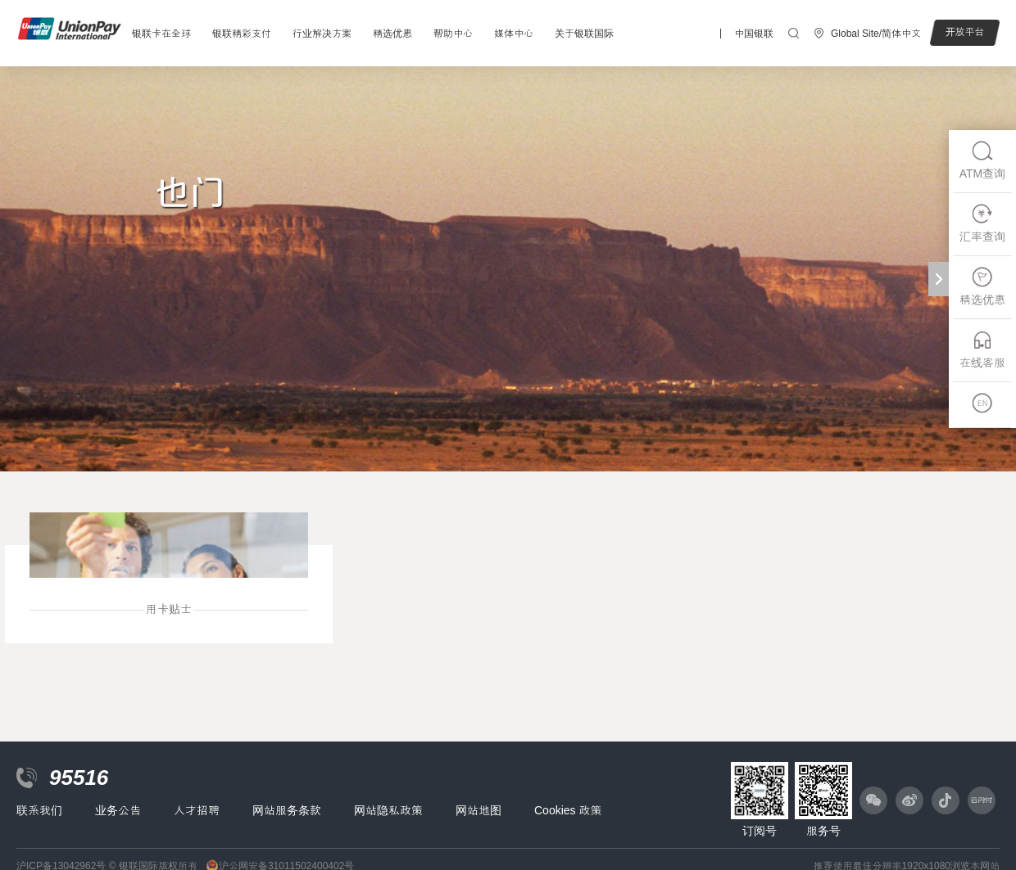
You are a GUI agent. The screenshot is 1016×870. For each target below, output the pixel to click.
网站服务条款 (286, 810)
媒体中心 (513, 33)
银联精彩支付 (241, 33)
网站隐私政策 (388, 810)
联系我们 (39, 810)
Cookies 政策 (567, 810)
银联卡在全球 (161, 33)
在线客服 (982, 349)
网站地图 (478, 810)
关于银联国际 (584, 33)
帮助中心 (453, 33)
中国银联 (753, 33)
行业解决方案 (322, 33)
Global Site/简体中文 (876, 33)
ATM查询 (982, 160)
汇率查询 (982, 223)
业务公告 (118, 810)
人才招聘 (197, 810)
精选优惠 (392, 33)
